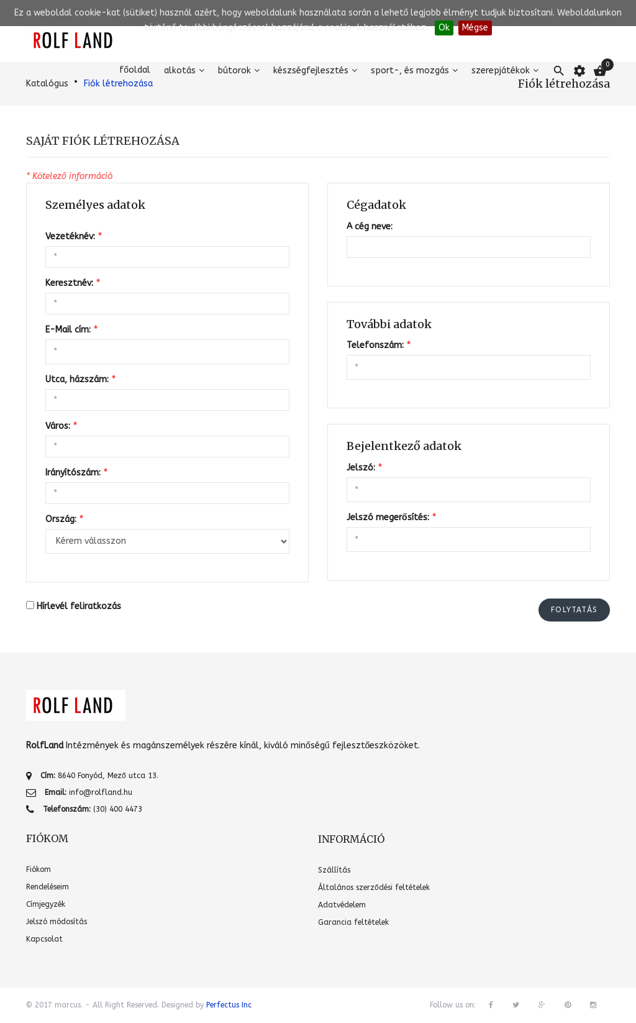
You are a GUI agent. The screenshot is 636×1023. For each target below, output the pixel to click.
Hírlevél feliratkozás (79, 606)
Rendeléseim (47, 887)
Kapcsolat (44, 939)
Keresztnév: (72, 283)
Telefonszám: (378, 345)
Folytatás (574, 609)
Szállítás (334, 870)
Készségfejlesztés (310, 70)
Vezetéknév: (73, 236)
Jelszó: (364, 467)
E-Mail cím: (71, 329)
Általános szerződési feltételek (374, 887)
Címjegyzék (45, 904)
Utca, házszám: (80, 379)
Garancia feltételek (353, 922)
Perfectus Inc (229, 1005)
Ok (444, 27)
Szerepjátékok (500, 70)
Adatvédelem (342, 905)
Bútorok (234, 70)
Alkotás (180, 70)
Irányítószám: (76, 472)
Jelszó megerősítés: (391, 517)
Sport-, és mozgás (410, 70)
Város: (60, 426)
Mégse (475, 27)
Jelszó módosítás (56, 921)
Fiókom (38, 869)
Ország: (64, 519)
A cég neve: (370, 226)
